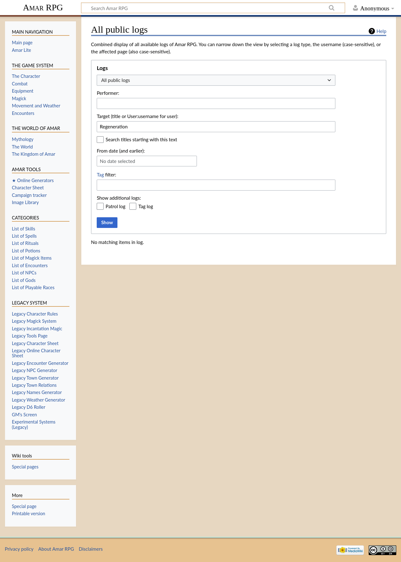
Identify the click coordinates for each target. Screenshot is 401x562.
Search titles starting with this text (141, 139)
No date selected (117, 161)
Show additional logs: (119, 198)
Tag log (145, 206)
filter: (106, 174)
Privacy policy (19, 549)
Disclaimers (91, 549)
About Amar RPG (56, 549)
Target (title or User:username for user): (137, 116)
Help (381, 31)
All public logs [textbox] (115, 80)
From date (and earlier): (121, 151)
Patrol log (115, 206)
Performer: (108, 93)
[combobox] (216, 80)
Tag (100, 174)
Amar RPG (43, 7)
